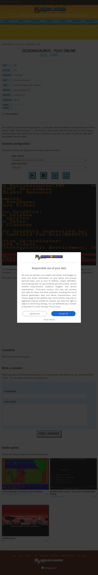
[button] (49, 319)
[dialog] (49, 287)
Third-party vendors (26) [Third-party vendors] (46, 289)
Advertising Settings (38, 303)
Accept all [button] (63, 313)
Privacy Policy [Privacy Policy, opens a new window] (55, 306)
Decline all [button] (35, 313)
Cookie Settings (41, 306)
